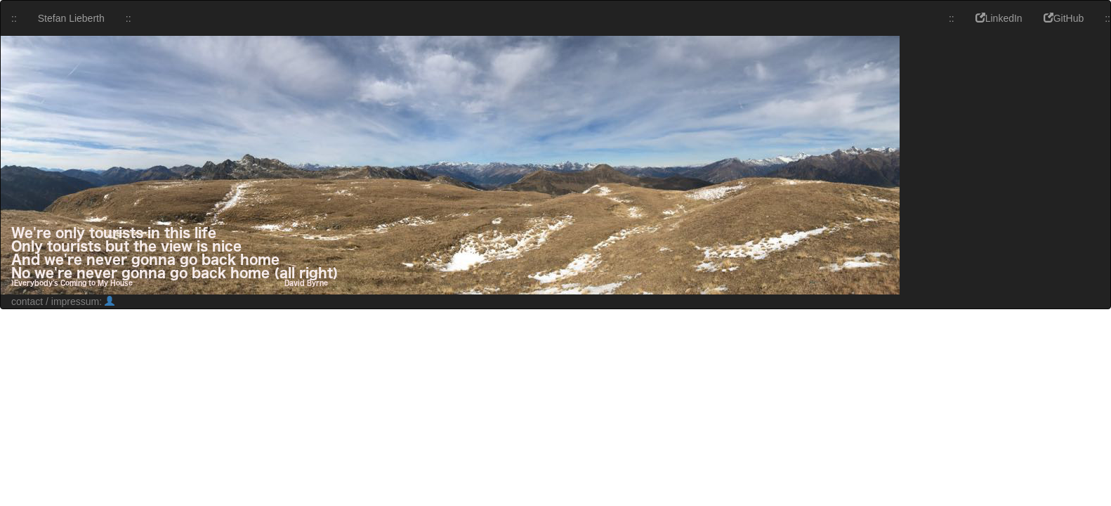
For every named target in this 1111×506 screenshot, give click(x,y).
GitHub (1064, 18)
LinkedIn (999, 18)
